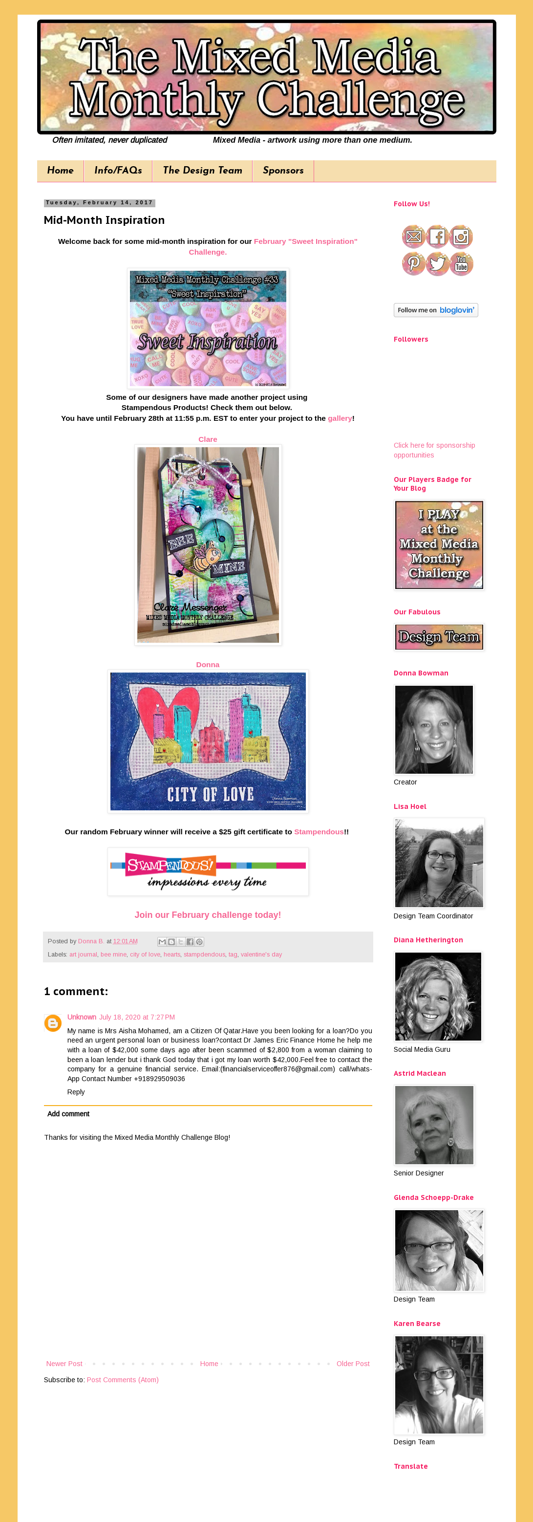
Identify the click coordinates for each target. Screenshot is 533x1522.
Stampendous (319, 831)
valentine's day (261, 954)
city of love (145, 954)
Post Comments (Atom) (123, 1380)
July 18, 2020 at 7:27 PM (137, 1017)
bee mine (114, 954)
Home (60, 171)
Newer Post (64, 1364)
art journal (83, 954)
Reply (76, 1092)
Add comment (68, 1114)
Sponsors (283, 171)
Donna (208, 664)
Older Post (353, 1364)
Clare (207, 439)
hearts (172, 954)
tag (233, 954)
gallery (340, 418)
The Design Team (202, 171)
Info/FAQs (118, 171)
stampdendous (204, 954)
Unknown (81, 1017)
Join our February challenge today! (207, 915)
